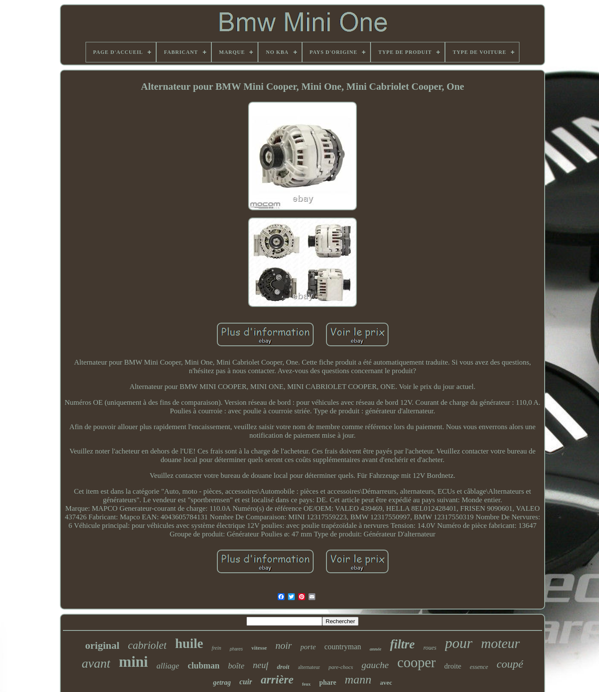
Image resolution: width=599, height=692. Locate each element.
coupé (510, 664)
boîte (236, 665)
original (102, 645)
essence (479, 667)
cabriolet (147, 645)
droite (452, 666)
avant (96, 663)
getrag (222, 682)
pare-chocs (341, 667)
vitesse (259, 648)
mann (358, 679)
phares (236, 649)
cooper (416, 662)
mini (133, 662)
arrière (277, 679)
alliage (168, 665)
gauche (375, 665)
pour (458, 643)
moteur (500, 643)
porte (308, 647)
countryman (342, 646)
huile (189, 643)
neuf (260, 665)
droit (283, 666)
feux (306, 683)
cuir (245, 681)
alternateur (309, 667)
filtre (402, 644)
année (376, 648)
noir (284, 645)
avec (386, 682)
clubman (203, 665)
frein (216, 648)
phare (327, 682)
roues (429, 648)
